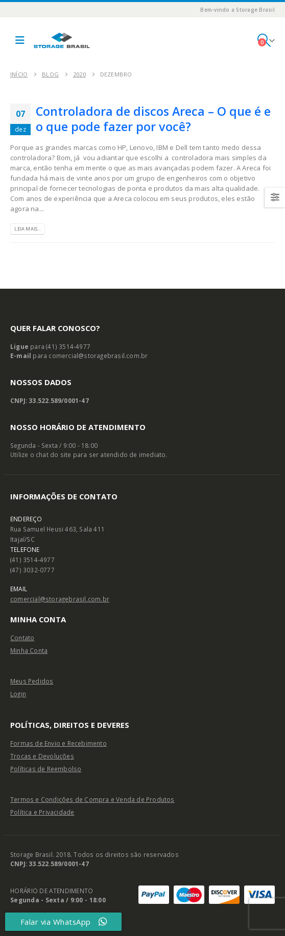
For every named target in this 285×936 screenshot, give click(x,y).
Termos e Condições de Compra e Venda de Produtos (92, 799)
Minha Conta (29, 650)
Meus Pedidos (31, 681)
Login (18, 694)
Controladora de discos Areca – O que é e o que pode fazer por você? (153, 119)
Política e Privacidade (42, 812)
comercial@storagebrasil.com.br (59, 599)
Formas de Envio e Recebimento (58, 743)
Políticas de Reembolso (45, 769)
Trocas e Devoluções (42, 756)
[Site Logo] (62, 40)
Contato (22, 638)
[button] (20, 40)
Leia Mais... (27, 228)
